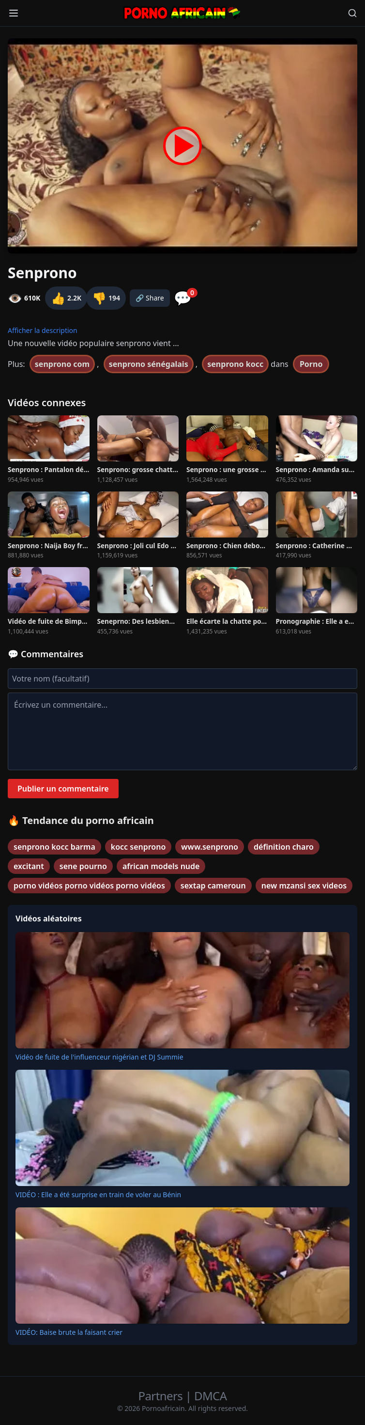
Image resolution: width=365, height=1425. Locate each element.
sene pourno (83, 866)
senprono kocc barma (54, 846)
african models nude (161, 866)
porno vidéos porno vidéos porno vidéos (89, 885)
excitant (29, 866)
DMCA (210, 1396)
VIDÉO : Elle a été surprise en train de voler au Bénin (98, 1194)
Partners (161, 1396)
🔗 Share (150, 297)
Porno (311, 364)
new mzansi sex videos (304, 885)
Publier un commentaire (63, 788)
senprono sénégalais (148, 364)
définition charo (284, 846)
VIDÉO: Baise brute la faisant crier (68, 1332)
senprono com (62, 364)
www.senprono (209, 846)
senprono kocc (235, 364)
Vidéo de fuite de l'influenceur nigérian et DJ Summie (99, 1056)
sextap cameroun (213, 885)
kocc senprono (138, 846)
